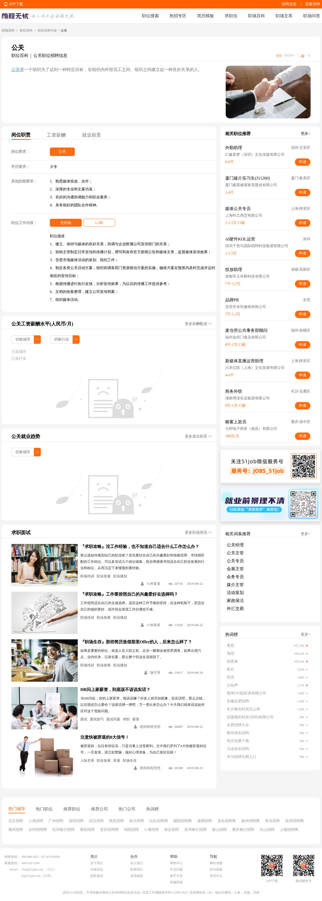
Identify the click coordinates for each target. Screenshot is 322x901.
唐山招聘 (219, 830)
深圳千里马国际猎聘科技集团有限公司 (256, 246)
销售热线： (12, 857)
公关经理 (235, 545)
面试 (83, 719)
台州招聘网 (37, 830)
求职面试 (21, 532)
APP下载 (16, 4)
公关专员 (235, 561)
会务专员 (235, 576)
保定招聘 (171, 830)
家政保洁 (235, 600)
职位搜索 (150, 16)
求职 (126, 719)
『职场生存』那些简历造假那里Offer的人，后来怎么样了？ (136, 642)
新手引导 (176, 876)
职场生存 (130, 760)
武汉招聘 (96, 821)
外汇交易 (235, 608)
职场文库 (284, 16)
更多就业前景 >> (198, 436)
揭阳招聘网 (182, 821)
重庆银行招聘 (243, 830)
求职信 (231, 16)
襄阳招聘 (87, 830)
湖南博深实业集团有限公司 (247, 398)
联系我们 (136, 869)
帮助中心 (176, 863)
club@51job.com (32, 869)
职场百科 (256, 16)
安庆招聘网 (109, 830)
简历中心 (216, 876)
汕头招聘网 (158, 821)
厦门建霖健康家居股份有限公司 (251, 185)
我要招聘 (312, 4)
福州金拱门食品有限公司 (245, 337)
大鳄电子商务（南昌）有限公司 (251, 429)
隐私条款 (96, 876)
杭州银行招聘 (63, 830)
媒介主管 (235, 584)
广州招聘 (56, 821)
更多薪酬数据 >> (198, 324)
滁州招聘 (15, 830)
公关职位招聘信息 (50, 55)
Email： (15, 869)
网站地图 (216, 863)
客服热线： (12, 863)
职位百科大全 (47, 30)
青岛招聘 (272, 821)
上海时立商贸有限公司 (243, 215)
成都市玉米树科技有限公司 (247, 276)
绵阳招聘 (131, 830)
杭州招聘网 (294, 821)
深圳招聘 (76, 821)
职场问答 (311, 16)
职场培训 (87, 576)
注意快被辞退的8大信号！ (104, 737)
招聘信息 (289, 4)
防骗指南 (176, 882)
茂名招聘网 (226, 821)
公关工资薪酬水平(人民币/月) (42, 324)
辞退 (116, 760)
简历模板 (205, 16)
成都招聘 (204, 821)
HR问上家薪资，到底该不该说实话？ (115, 689)
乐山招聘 (267, 830)
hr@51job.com (31, 876)
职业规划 (120, 576)
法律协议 (96, 869)
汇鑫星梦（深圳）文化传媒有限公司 (255, 155)
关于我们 (96, 863)
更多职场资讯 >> (198, 532)
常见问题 (176, 869)
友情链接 (136, 876)
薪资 (135, 719)
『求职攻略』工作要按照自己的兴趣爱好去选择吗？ (129, 594)
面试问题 (113, 719)
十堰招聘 (151, 830)
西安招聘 (116, 821)
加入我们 (136, 863)
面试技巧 (97, 719)
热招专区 (177, 16)
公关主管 (235, 553)
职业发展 (104, 576)
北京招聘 (15, 821)
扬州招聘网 (250, 821)
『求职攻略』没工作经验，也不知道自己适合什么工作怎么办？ (139, 546)
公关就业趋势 (25, 436)
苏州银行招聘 (195, 830)
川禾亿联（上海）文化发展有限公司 (255, 368)
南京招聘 (136, 821)
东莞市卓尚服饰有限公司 (245, 307)
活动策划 (235, 592)
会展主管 (235, 569)
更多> (305, 134)
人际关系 (87, 760)
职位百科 (26, 30)
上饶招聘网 (289, 830)
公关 (15, 69)
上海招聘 (35, 821)
